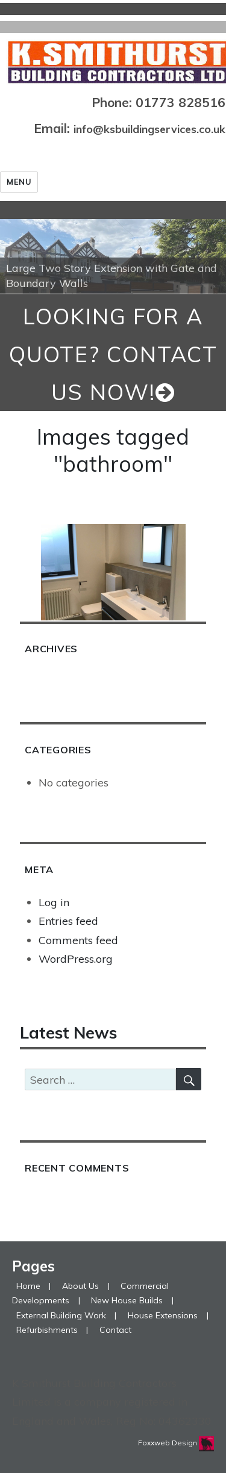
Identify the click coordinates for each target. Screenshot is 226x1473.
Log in (54, 902)
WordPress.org (76, 959)
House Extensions (163, 1315)
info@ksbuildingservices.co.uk (149, 129)
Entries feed (68, 921)
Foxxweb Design (168, 1442)
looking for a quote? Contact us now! (113, 354)
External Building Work (61, 1315)
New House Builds (127, 1300)
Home (28, 1285)
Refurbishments (47, 1329)
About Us (80, 1285)
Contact (115, 1329)
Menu (19, 182)
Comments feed (78, 940)
